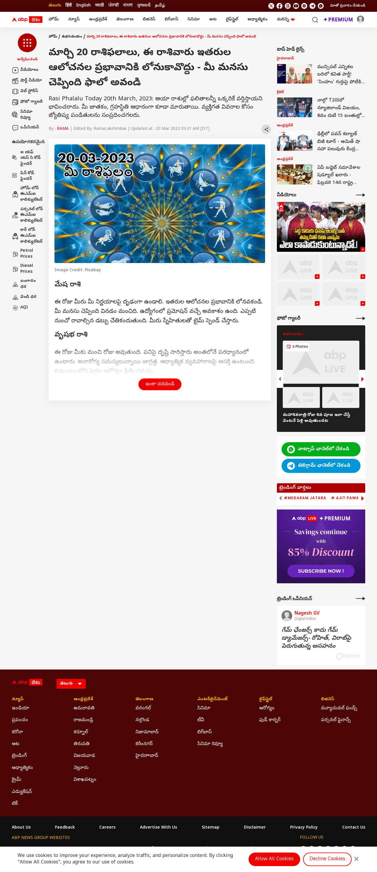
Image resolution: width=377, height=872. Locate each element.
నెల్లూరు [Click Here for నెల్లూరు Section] (81, 768)
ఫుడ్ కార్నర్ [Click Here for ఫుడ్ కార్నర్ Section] (269, 720)
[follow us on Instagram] (304, 5)
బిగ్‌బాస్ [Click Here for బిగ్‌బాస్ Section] (204, 732)
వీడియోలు (25, 70)
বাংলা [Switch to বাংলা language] (128, 6)
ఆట (212, 19)
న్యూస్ (74, 19)
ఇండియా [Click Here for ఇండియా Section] (20, 708)
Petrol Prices (22, 254)
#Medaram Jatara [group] (305, 498)
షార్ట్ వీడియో (27, 80)
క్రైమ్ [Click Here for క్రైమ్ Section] (16, 780)
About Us (21, 828)
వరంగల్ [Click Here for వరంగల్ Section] (143, 708)
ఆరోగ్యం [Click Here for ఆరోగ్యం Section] (267, 708)
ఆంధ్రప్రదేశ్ (98, 19)
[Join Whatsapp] (320, 5)
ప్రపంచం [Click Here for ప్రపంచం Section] (20, 720)
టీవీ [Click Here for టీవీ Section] (200, 720)
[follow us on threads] (287, 5)
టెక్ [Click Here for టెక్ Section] (15, 804)
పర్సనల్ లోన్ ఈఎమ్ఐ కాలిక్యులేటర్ (27, 215)
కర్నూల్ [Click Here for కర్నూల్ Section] (81, 732)
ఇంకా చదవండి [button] (159, 384)
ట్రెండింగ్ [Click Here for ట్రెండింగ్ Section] (19, 756)
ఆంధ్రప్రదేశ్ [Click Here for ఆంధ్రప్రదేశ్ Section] (83, 700)
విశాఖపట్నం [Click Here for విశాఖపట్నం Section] (85, 780)
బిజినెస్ (149, 19)
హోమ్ (54, 19)
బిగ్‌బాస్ (171, 19)
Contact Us (353, 828)
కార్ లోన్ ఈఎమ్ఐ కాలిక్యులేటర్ (27, 235)
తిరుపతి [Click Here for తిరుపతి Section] (82, 744)
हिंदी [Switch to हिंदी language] (68, 6)
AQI (20, 307)
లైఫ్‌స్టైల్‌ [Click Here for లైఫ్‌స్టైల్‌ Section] (265, 700)
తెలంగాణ (124, 19)
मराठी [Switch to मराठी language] (99, 6)
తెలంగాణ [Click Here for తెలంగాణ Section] (144, 700)
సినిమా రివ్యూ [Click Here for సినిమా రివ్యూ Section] (210, 744)
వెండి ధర (24, 297)
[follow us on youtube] (296, 5)
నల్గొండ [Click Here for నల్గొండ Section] (142, 720)
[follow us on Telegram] (312, 5)
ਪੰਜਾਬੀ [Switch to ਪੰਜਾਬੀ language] (113, 6)
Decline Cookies (327, 859)
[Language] (71, 684)
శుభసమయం (72, 37)
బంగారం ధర (24, 284)
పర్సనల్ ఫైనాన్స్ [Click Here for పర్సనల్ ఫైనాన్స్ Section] (336, 720)
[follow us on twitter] (271, 5)
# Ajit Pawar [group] (346, 498)
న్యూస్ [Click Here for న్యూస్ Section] (18, 700)
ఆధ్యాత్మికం (257, 19)
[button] (27, 47)
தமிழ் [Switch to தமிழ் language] (160, 6)
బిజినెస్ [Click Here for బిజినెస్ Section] (327, 700)
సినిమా (194, 19)
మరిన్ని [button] (286, 19)
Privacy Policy (304, 828)
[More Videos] (360, 195)
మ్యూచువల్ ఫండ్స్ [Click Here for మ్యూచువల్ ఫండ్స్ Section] (339, 708)
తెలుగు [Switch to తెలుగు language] (55, 6)
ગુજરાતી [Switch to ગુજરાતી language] (144, 6)
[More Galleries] (360, 318)
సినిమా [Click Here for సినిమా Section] (203, 708)
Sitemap (210, 828)
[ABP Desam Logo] (27, 19)
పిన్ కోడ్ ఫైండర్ (23, 176)
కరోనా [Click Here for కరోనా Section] (17, 732)
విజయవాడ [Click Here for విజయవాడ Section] (84, 756)
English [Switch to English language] (83, 6)
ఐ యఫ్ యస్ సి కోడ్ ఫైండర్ (26, 158)
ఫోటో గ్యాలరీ (27, 102)
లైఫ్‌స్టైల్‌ (232, 19)
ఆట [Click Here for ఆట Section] (15, 744)
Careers (107, 828)
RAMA (63, 129)
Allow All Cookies (274, 859)
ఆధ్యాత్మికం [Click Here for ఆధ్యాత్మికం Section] (22, 768)
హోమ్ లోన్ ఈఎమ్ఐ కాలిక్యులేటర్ (27, 194)
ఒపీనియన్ (25, 127)
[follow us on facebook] (279, 5)
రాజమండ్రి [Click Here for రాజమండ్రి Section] (83, 720)
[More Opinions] (360, 598)
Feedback (65, 828)
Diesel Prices (22, 269)
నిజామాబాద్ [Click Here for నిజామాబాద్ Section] (146, 732)
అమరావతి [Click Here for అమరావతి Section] (84, 708)
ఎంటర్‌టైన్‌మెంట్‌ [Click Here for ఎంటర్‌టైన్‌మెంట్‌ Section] (212, 700)
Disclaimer (255, 828)
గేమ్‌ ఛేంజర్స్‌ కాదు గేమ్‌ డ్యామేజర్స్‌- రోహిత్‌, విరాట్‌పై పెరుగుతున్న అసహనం (316, 639)
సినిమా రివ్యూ (22, 115)
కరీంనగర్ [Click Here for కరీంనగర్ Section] (144, 744)
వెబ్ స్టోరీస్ (25, 91)
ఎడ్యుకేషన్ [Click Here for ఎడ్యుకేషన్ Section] (22, 792)
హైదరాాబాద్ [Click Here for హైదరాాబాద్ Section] (146, 756)
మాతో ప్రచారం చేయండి (347, 6)
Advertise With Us (158, 828)
